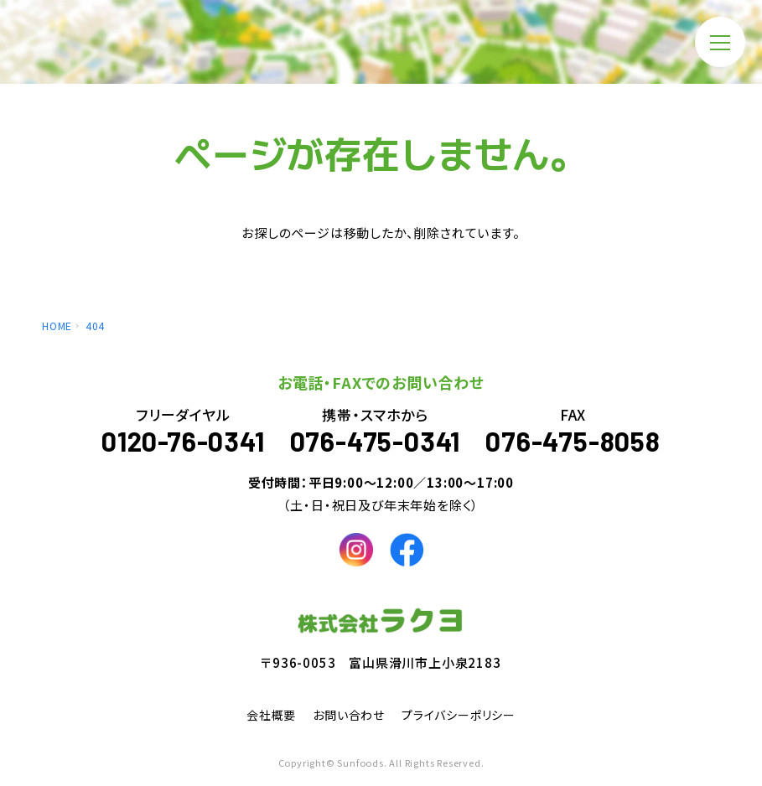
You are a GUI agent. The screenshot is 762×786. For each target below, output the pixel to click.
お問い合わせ (349, 714)
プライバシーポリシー (459, 714)
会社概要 (271, 714)
